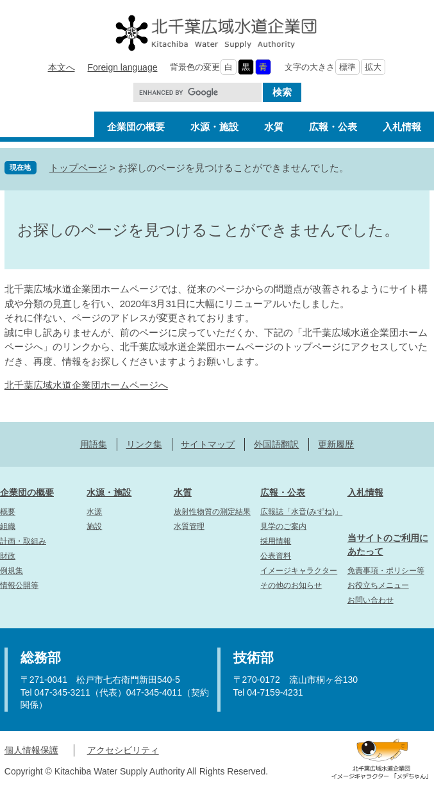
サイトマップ (208, 444)
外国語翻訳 (276, 444)
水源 (94, 511)
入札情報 (365, 492)
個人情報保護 (31, 750)
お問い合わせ (370, 600)
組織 (7, 526)
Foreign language (123, 67)
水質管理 (189, 526)
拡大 (373, 67)
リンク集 (144, 444)
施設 (94, 526)
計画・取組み (23, 541)
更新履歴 (336, 444)
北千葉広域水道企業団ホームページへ (86, 385)
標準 (347, 67)
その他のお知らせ (291, 585)
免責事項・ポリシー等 (385, 570)
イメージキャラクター (298, 570)
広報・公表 (282, 492)
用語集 (93, 444)
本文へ (61, 67)
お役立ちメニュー (378, 585)
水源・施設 (109, 492)
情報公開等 (19, 585)
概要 (7, 511)
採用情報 (275, 541)
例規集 (11, 570)
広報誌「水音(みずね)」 (301, 511)
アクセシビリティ (123, 750)
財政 (7, 555)
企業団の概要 (27, 492)
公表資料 (275, 555)
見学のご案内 (283, 526)
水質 (183, 492)
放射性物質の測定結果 (212, 511)
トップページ (78, 167)
